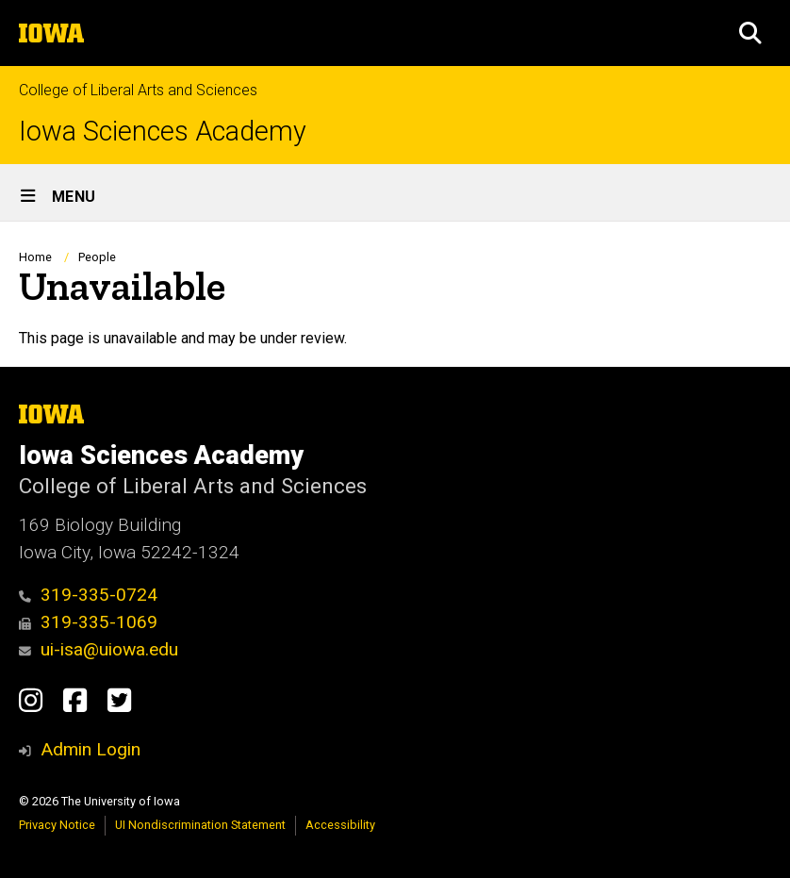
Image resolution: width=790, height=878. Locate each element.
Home (35, 257)
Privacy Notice (57, 825)
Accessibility (340, 825)
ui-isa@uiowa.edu (98, 649)
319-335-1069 (88, 622)
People (97, 257)
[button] (750, 33)
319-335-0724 (88, 594)
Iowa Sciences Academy (162, 131)
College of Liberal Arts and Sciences (138, 90)
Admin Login (90, 749)
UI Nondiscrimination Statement (200, 825)
